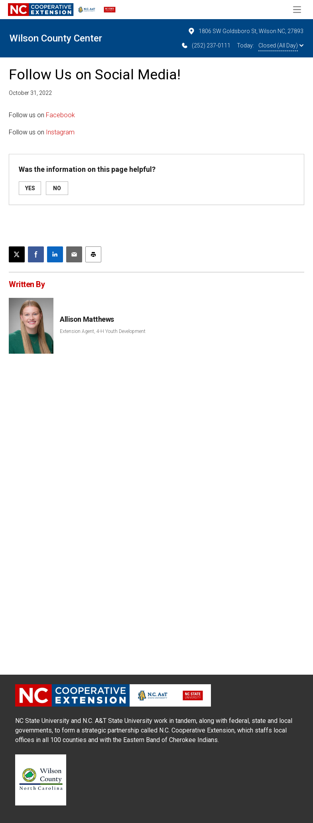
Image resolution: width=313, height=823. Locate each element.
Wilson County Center (56, 38)
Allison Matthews (87, 319)
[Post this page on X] (17, 254)
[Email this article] (74, 254)
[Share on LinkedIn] (55, 254)
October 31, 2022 (30, 93)
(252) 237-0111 (205, 45)
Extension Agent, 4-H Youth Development (103, 331)
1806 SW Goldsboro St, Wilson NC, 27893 (245, 31)
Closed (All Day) (280, 45)
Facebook (60, 115)
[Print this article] (93, 254)
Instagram (60, 132)
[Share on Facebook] (36, 254)
